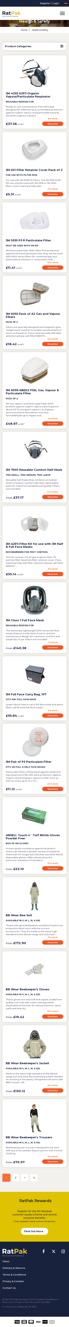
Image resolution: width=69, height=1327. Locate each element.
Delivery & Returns (13, 1268)
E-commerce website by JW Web (19, 1306)
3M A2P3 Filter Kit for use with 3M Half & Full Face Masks (34, 545)
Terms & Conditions (14, 1274)
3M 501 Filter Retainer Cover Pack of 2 (34, 170)
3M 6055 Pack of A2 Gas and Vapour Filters (33, 315)
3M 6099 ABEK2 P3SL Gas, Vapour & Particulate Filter (32, 392)
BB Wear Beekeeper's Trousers (29, 1137)
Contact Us (9, 1287)
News (5, 1261)
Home (24, 30)
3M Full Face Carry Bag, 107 (26, 694)
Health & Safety (39, 30)
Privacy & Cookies (13, 1281)
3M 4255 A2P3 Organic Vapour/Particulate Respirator (28, 95)
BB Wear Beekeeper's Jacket (27, 1063)
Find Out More (33, 1231)
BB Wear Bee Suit (19, 915)
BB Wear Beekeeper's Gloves (27, 989)
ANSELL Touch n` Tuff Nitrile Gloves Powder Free (33, 837)
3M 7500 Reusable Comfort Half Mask (34, 469)
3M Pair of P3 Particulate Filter (28, 761)
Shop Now (52, 124)
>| (34, 1177)
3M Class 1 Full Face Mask (25, 620)
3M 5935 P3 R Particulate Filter (28, 240)
